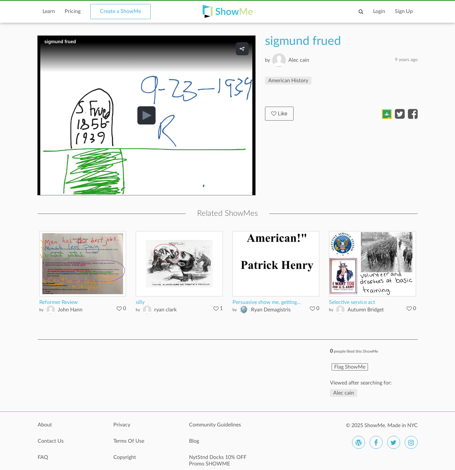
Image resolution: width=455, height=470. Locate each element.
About (45, 424)
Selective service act (352, 302)
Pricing (73, 11)
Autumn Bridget (366, 309)
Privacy (121, 424)
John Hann (70, 309)
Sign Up (404, 11)
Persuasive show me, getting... (267, 302)
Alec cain (298, 60)
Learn (49, 11)
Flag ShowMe (349, 367)
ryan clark (165, 309)
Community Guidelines (215, 424)
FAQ (43, 457)
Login (379, 11)
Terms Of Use (128, 441)
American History (288, 80)
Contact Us (51, 441)
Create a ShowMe (120, 11)
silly (140, 302)
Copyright (124, 457)
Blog (194, 441)
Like (279, 113)
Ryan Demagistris (271, 309)
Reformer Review (58, 302)
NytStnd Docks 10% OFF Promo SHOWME (217, 460)
